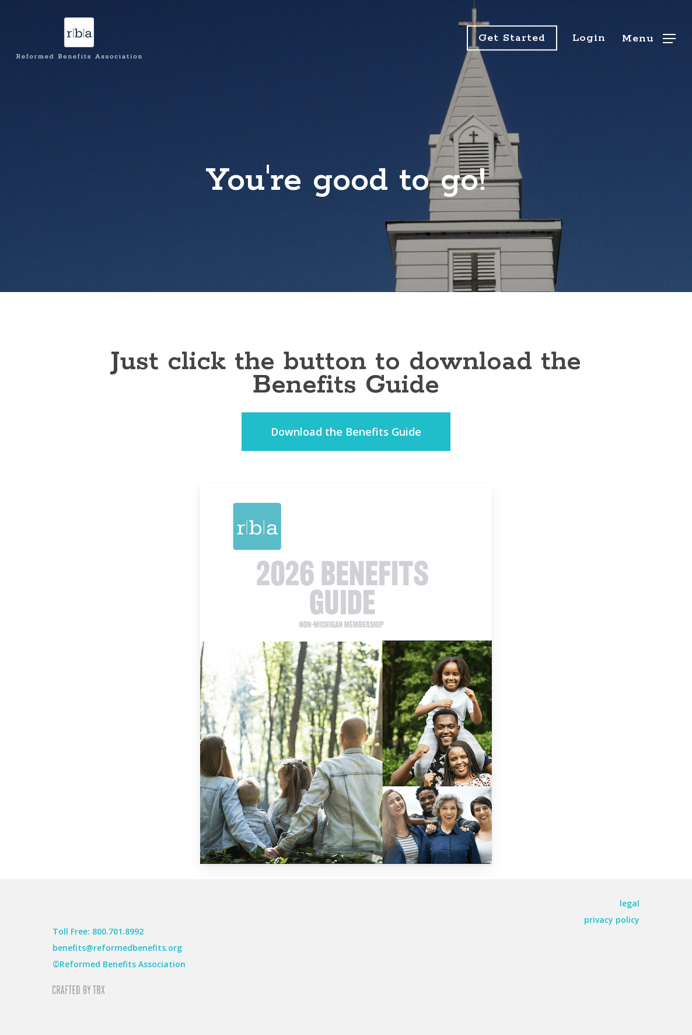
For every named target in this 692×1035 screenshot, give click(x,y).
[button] (649, 38)
